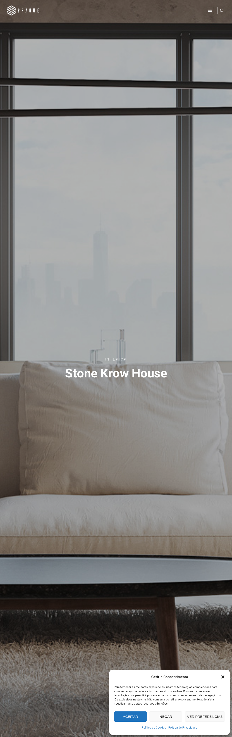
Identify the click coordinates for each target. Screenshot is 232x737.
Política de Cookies (154, 727)
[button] (223, 677)
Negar (165, 716)
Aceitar (130, 716)
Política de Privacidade (182, 727)
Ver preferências (205, 716)
